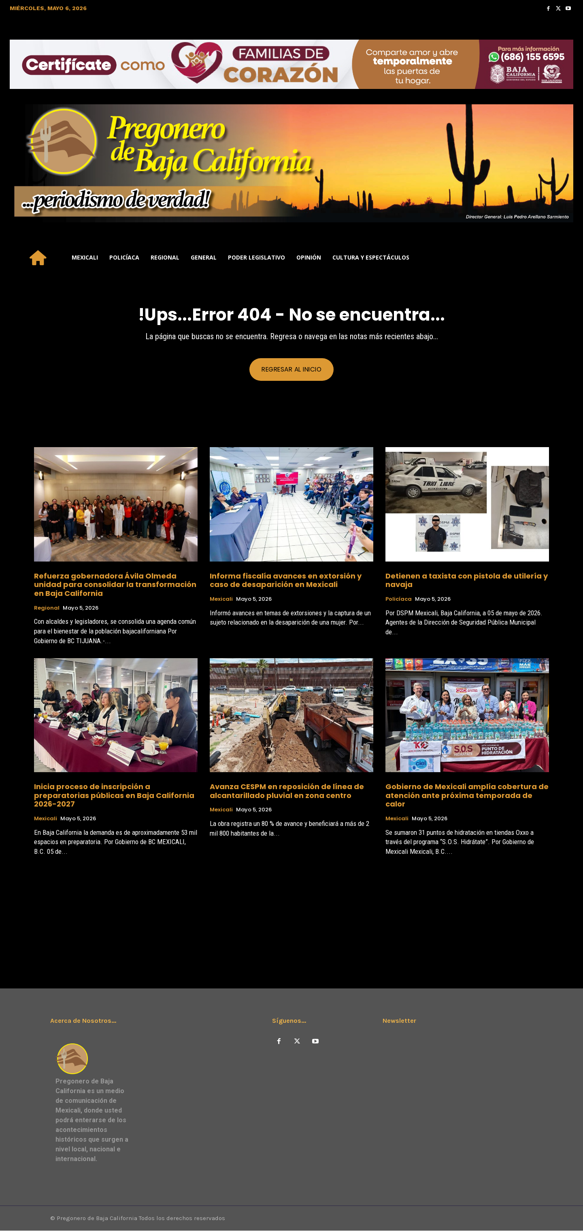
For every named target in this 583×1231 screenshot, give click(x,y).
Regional (47, 608)
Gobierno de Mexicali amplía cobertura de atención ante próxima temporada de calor (467, 795)
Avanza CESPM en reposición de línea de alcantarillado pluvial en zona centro (287, 791)
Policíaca (398, 599)
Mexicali (221, 599)
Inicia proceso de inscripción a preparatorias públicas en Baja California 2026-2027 (114, 795)
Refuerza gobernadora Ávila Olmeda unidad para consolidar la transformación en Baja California (115, 584)
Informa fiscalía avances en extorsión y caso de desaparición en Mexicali (286, 580)
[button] (563, 257)
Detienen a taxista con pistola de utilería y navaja (466, 580)
